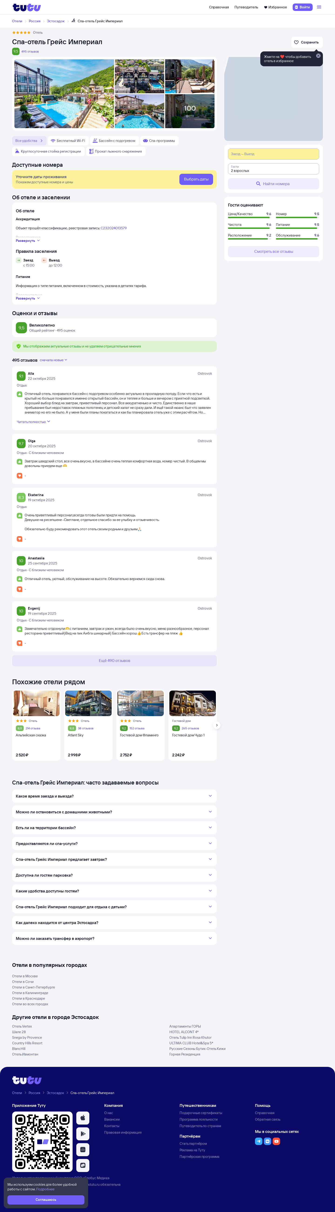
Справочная (219, 7)
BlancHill (18, 1048)
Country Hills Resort (27, 1043)
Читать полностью (34, 421)
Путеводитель (246, 7)
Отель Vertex (22, 1026)
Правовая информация (123, 1132)
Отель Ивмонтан (25, 1054)
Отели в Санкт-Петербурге (33, 987)
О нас (108, 1113)
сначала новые (54, 359)
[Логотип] (27, 7)
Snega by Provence (27, 1037)
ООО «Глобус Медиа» (92, 1178)
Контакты (111, 1126)
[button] (82, 1118)
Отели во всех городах (30, 1004)
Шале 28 (19, 1032)
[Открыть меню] (319, 7)
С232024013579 (114, 228)
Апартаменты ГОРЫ (185, 1026)
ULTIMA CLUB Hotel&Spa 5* (191, 1043)
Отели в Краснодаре (28, 998)
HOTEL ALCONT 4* (184, 1032)
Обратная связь (267, 1119)
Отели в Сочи (23, 981)
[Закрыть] (318, 56)
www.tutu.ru (91, 1184)
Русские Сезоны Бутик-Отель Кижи (197, 1048)
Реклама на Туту (192, 1150)
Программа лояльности (199, 1119)
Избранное (275, 7)
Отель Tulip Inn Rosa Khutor (190, 1037)
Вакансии (112, 1119)
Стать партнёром (193, 1143)
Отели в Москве (25, 976)
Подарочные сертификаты (201, 1113)
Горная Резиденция (184, 1054)
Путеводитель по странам (200, 1126)
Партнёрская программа (199, 1156)
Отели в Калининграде (30, 993)
